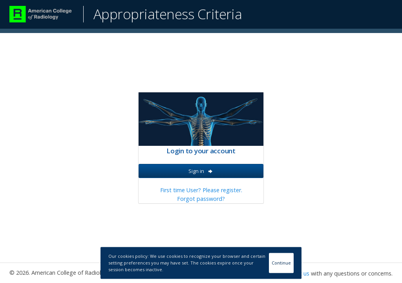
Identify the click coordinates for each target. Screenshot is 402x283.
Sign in (201, 171)
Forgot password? (201, 198)
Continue (281, 263)
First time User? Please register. (201, 190)
